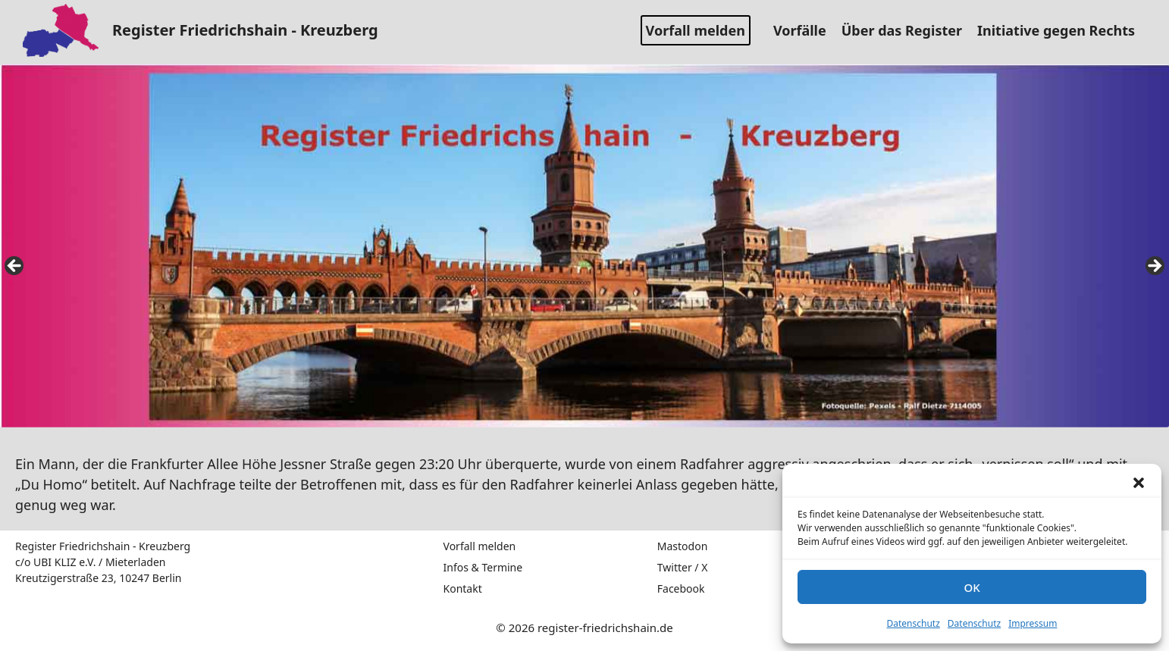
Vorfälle (805, 30)
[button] (1138, 482)
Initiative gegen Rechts (1061, 30)
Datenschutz (913, 623)
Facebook (681, 588)
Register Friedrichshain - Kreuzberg (245, 30)
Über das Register (907, 30)
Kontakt (462, 588)
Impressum (1032, 623)
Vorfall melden (695, 30)
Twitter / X (682, 567)
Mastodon (682, 546)
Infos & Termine (483, 567)
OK (971, 587)
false (15, 266)
